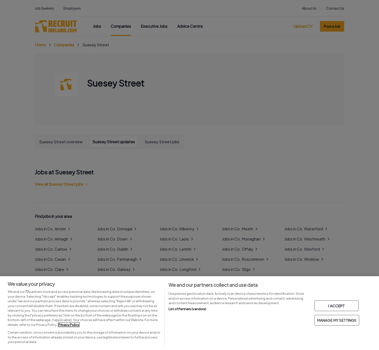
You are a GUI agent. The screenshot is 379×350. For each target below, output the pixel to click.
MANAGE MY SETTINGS (337, 320)
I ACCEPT (336, 305)
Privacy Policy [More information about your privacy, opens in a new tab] (68, 325)
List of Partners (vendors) (187, 309)
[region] (189, 313)
